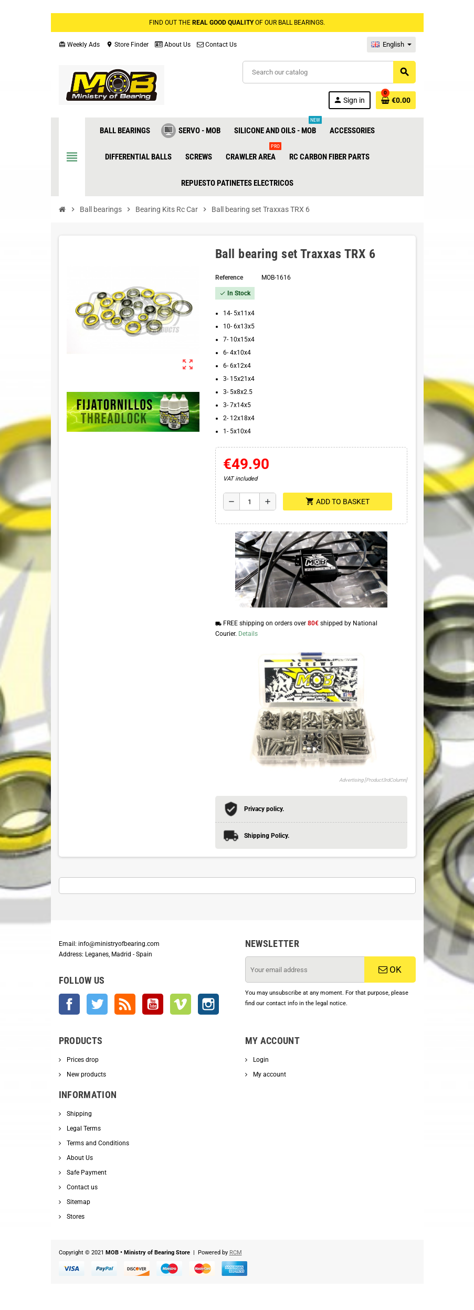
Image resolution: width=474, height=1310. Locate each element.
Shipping (78, 1113)
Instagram (208, 1004)
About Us (173, 44)
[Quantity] (249, 501)
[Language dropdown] (391, 44)
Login (260, 1059)
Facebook (69, 1004)
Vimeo (180, 1004)
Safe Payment (86, 1172)
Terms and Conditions (97, 1143)
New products (85, 1074)
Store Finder (127, 44)
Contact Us (217, 44)
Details (248, 633)
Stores (75, 1216)
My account (268, 1074)
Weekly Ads (79, 44)
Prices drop (82, 1059)
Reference (229, 277)
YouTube (152, 1004)
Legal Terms (83, 1128)
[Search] (329, 72)
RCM (235, 1252)
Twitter (97, 1004)
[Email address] (305, 969)
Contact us (81, 1187)
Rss (124, 1004)
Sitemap (77, 1202)
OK (390, 969)
